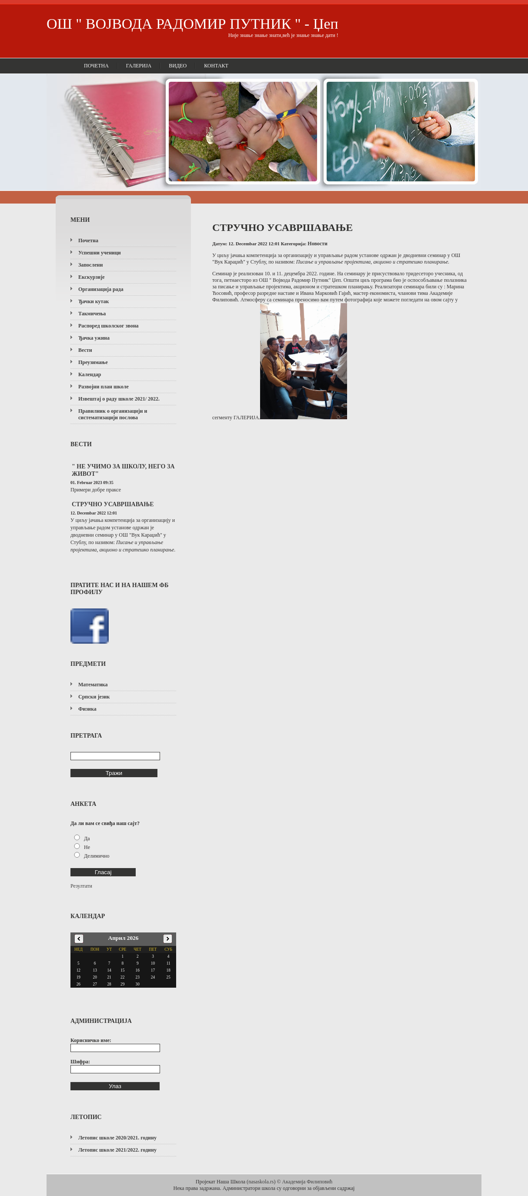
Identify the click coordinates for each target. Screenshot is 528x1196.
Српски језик (94, 697)
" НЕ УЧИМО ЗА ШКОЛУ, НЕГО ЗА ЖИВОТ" (123, 470)
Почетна (96, 66)
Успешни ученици (99, 253)
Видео (178, 66)
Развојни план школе (103, 387)
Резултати (81, 886)
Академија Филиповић (307, 1182)
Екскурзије (91, 277)
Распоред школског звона (108, 326)
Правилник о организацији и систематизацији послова (112, 414)
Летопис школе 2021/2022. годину (117, 1150)
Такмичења (92, 314)
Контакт (216, 66)
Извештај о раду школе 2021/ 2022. (119, 399)
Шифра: (80, 1062)
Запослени (90, 265)
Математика (93, 685)
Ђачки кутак (93, 301)
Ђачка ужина (94, 338)
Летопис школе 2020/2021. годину (117, 1138)
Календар (89, 374)
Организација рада (101, 289)
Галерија (138, 66)
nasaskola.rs (261, 1182)
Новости (317, 244)
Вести (85, 350)
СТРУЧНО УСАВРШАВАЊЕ (113, 504)
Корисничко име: (90, 1040)
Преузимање (93, 362)
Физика (87, 709)
